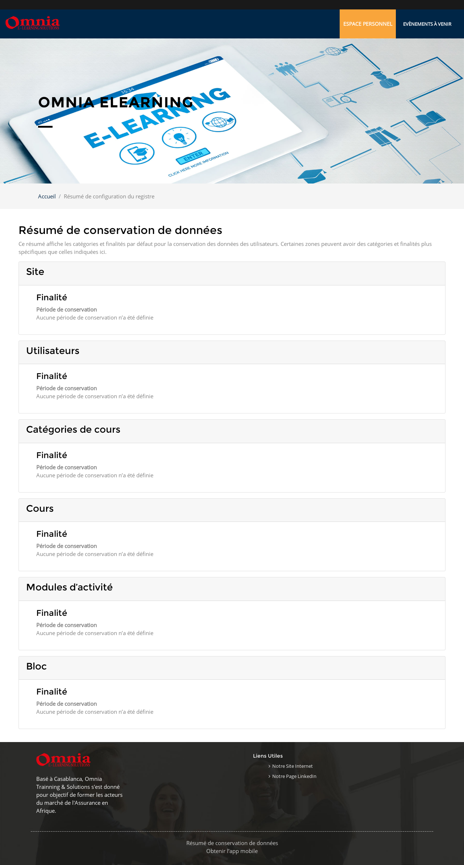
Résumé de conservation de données (232, 843)
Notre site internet (292, 766)
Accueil (47, 196)
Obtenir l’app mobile (232, 850)
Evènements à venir (427, 24)
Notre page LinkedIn (294, 776)
